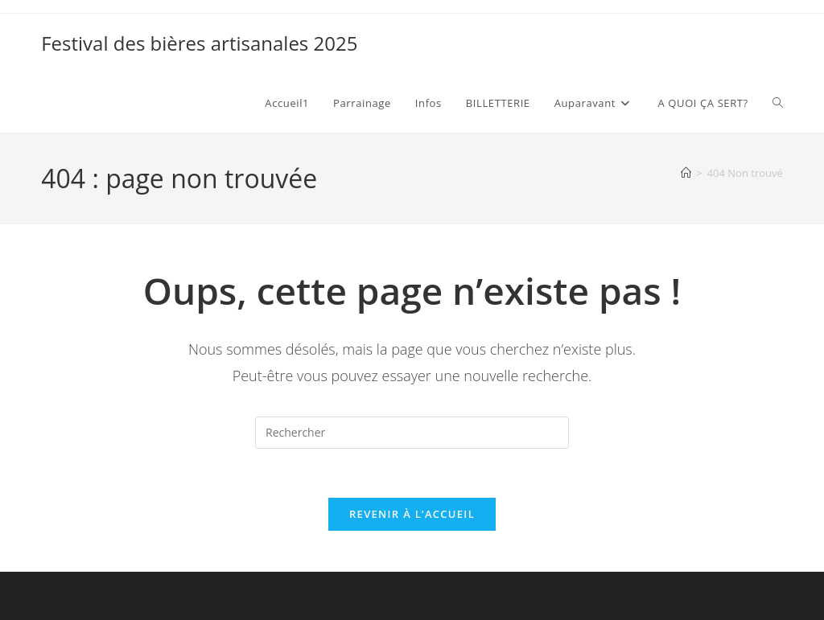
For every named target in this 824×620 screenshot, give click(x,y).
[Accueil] (686, 173)
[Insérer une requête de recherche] (412, 433)
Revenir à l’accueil (412, 514)
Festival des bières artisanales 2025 (199, 43)
